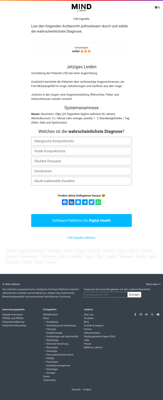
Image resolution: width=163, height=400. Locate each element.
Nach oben (153, 284)
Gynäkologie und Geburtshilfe (62, 336)
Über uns (88, 314)
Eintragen (134, 294)
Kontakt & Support (94, 325)
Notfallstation (50, 314)
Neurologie (52, 347)
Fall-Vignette (81, 18)
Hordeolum (43, 171)
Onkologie (51, 351)
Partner (88, 329)
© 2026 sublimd (11, 284)
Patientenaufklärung (13, 321)
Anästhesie (52, 321)
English (87, 389)
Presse (87, 343)
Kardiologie (52, 340)
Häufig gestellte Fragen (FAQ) (100, 336)
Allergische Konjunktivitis (54, 141)
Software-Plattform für (81, 220)
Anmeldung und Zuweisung (61, 325)
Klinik (46, 318)
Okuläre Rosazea (47, 161)
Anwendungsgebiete (13, 309)
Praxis (46, 376)
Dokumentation (92, 332)
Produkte (89, 318)
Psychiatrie (52, 361)
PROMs (50, 358)
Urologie (50, 372)
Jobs (86, 340)
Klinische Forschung (57, 343)
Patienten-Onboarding (14, 325)
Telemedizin (49, 380)
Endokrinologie (54, 332)
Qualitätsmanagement (58, 365)
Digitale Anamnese (12, 314)
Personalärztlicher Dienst (59, 354)
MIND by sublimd (93, 347)
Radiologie (52, 369)
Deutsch (76, 389)
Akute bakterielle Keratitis (54, 181)
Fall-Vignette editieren (81, 237)
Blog (86, 321)
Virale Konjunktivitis (50, 151)
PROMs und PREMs (13, 318)
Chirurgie (51, 329)
